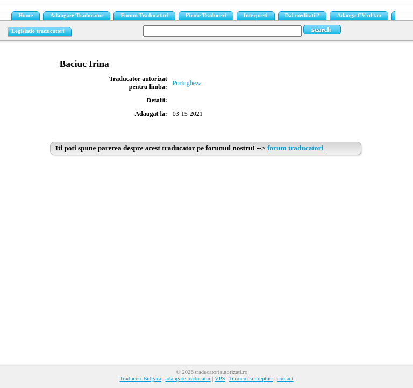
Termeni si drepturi (251, 379)
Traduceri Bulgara (140, 379)
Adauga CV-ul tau (359, 15)
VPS (220, 379)
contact (285, 379)
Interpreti (256, 15)
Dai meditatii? (302, 15)
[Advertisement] (206, 240)
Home (25, 15)
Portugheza (187, 83)
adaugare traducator (187, 379)
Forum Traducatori (144, 15)
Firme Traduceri (206, 15)
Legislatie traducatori (38, 31)
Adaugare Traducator (76, 15)
